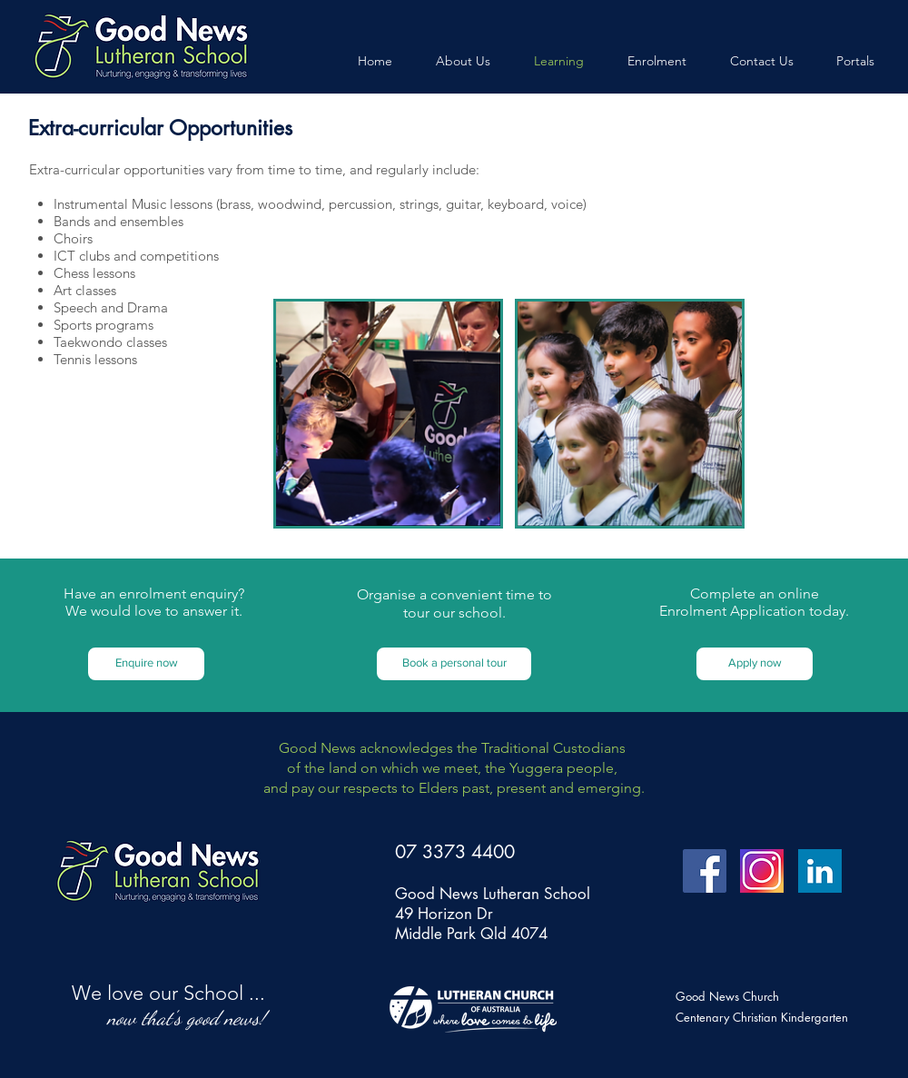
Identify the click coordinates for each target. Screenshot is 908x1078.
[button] (454, 664)
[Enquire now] (146, 664)
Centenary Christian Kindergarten (762, 1017)
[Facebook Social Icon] (704, 871)
